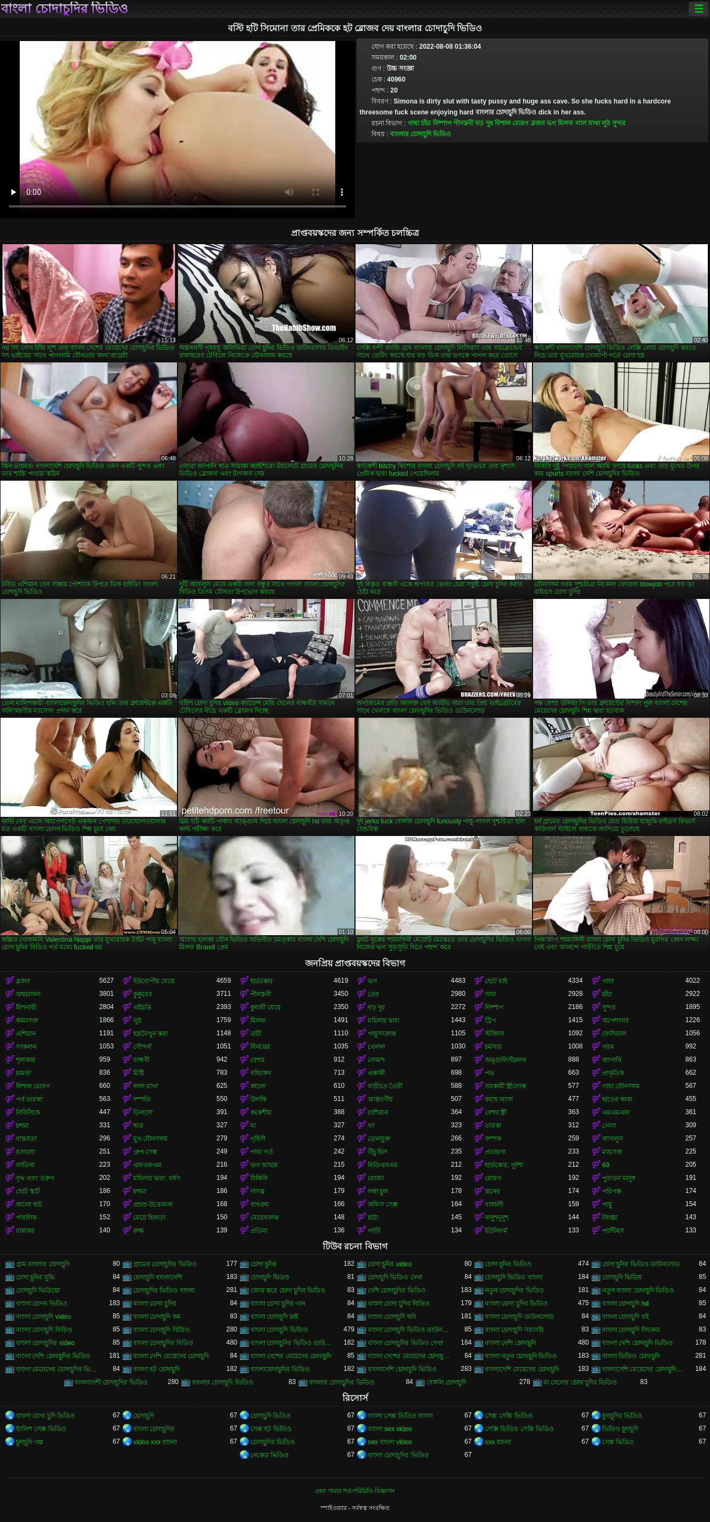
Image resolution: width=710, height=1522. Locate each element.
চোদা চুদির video (389, 1264)
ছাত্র (138, 1125)
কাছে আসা (499, 1099)
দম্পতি (142, 1099)
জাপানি (611, 1060)
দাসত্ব (257, 1191)
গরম (608, 1047)
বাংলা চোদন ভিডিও (41, 1303)
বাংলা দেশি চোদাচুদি (510, 1343)
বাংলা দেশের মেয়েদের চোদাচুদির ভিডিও (409, 1356)
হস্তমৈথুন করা (150, 1033)
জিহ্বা (609, 1217)
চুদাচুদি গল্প (29, 1442)
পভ (489, 1073)
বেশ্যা (257, 1060)
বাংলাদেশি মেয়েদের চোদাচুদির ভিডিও (643, 1369)
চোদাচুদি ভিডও (269, 1277)
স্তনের (492, 1191)
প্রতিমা (258, 1231)
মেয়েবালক (264, 1217)
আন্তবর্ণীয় (380, 1099)
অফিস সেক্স (383, 1204)
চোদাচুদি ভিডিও (270, 1416)
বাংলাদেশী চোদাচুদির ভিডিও (111, 1382)
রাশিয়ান (378, 1112)
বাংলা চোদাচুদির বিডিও (163, 1343)
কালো (258, 1086)
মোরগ (493, 1178)
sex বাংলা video (390, 1442)
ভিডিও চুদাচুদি (620, 1429)
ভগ (551, 123)
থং (371, 1125)
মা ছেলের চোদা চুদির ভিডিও (580, 1382)
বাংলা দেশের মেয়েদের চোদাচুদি (290, 1356)
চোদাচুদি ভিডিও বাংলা (513, 1277)
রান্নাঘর (25, 1231)
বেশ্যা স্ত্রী (495, 1112)
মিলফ (565, 123)
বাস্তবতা (26, 1139)
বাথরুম (259, 1204)
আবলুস (612, 1139)
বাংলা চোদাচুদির (153, 1429)
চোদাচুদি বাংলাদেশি (157, 1277)
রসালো (25, 1152)
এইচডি (142, 1007)
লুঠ (606, 123)
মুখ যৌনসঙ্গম (150, 1139)
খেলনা (376, 1047)
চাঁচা (426, 123)
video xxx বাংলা (155, 1442)
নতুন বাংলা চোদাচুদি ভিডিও (638, 1290)
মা (253, 1125)
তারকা (493, 1125)
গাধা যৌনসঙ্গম (621, 1086)
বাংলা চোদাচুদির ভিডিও (64, 9)
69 (605, 1165)
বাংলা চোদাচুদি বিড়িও (44, 1330)
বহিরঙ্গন (260, 1073)
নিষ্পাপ (442, 123)
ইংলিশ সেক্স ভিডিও (41, 1429)
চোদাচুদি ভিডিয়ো (38, 1290)
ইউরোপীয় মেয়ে (153, 981)
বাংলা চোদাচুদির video (45, 1343)
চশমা (22, 1125)
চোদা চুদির (263, 1264)
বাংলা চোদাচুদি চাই (274, 1317)
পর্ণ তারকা (29, 1099)
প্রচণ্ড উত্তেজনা (153, 1204)
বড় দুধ (484, 123)
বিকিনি (258, 1178)
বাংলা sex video (390, 1429)
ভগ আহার (264, 1165)
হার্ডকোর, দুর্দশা (504, 1165)
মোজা (375, 1178)
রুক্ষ (138, 1231)
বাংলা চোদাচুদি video (43, 1317)
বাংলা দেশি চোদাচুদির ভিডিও (53, 1356)
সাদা (490, 994)
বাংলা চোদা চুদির (154, 1303)
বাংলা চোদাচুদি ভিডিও (279, 1330)
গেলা (609, 1125)
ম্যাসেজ (612, 1152)
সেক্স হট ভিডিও (270, 1429)
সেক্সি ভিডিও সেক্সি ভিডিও (519, 1429)
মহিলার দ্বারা (383, 1020)
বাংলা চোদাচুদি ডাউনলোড (519, 1317)
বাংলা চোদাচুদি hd (625, 1303)
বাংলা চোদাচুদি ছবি (392, 1317)
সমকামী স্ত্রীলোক (505, 1086)
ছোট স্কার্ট (28, 1191)
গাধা (413, 123)
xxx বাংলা (498, 1442)
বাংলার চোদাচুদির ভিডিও (341, 1382)
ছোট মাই (496, 981)
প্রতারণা (495, 1152)
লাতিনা (25, 1165)
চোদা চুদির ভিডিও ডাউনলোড (641, 1264)
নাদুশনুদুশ (496, 1217)
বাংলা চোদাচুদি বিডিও (161, 1330)
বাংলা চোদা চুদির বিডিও (399, 1303)
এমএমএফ (615, 1112)
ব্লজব (538, 123)
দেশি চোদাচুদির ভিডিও (397, 1290)
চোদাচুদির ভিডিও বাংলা (163, 1290)
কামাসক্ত (27, 1020)
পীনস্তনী (463, 123)
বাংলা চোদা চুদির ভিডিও (516, 1303)
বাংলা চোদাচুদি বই (625, 1317)
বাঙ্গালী (494, 1204)
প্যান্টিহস (613, 1231)
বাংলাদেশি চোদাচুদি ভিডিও (402, 1369)
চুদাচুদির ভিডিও (622, 1416)
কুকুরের (142, 994)
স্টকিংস (494, 1033)
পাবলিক (26, 1217)
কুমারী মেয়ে (265, 1007)
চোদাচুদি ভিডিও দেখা (395, 1277)
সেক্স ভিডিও (618, 1442)
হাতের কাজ (617, 1099)
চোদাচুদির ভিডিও (272, 1442)
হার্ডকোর (261, 981)
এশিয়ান (26, 1033)
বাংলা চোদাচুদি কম (157, 1317)
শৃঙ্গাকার (26, 1060)
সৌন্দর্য (142, 1047)
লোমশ (376, 1060)
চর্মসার (493, 1047)
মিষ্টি (138, 1073)
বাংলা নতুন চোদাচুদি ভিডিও (521, 1356)
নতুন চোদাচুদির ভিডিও (514, 1290)
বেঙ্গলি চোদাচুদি (446, 1382)
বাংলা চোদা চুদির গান (277, 1303)
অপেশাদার (615, 1020)
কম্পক (493, 1139)
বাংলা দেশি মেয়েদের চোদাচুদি (171, 1356)
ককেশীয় (260, 1112)
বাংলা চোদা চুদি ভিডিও (45, 1416)
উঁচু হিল (377, 1152)
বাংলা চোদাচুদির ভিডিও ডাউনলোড (292, 1343)
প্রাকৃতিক (613, 1073)
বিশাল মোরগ (512, 123)
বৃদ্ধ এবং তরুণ (35, 1178)
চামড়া (23, 1073)
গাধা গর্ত (261, 1152)
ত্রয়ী (255, 1033)
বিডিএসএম (383, 1165)
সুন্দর (619, 123)
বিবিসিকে (28, 1112)
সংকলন (26, 1047)
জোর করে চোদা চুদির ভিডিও (287, 1290)
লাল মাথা (587, 123)
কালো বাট (29, 1204)
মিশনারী (26, 1007)
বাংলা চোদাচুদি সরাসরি (514, 1330)
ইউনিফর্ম (496, 1231)
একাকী (376, 1073)
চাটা (373, 1217)
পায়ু (607, 1204)
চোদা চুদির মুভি (35, 1277)
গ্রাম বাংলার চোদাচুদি (43, 1264)
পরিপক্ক (611, 1191)
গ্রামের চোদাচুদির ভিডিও (165, 1264)
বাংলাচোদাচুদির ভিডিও (280, 1369)
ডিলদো (142, 1112)
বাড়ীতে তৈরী (385, 1086)
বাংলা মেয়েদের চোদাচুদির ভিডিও (57, 1369)
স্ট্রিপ (490, 1020)
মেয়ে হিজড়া (149, 1217)
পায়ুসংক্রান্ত (382, 1033)
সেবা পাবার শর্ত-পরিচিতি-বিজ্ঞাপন (355, 1491)
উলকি (258, 1099)
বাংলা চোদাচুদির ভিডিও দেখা (405, 1343)
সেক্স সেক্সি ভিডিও (508, 1416)
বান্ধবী (141, 1060)
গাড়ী (374, 1231)
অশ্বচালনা (28, 994)
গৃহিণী (257, 1139)
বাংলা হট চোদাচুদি (156, 1369)
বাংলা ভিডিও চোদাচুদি (631, 1356)
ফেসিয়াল (614, 1033)
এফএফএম (147, 1165)
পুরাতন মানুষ (618, 1178)
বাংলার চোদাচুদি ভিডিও (420, 134)
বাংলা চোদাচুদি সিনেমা (631, 1330)
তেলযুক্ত (379, 1139)
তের (373, 994)
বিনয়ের (260, 1047)
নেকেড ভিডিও (269, 1455)
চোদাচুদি (143, 1416)
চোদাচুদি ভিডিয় (622, 1277)
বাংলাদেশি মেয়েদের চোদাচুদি (522, 1369)
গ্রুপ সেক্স (145, 1152)
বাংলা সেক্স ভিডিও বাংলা (400, 1416)
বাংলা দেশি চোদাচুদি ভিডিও (637, 1343)
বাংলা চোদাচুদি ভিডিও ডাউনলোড (409, 1330)
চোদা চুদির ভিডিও (508, 1264)
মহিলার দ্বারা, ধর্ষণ (156, 1178)
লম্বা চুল (378, 1191)
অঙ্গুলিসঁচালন (505, 1060)
